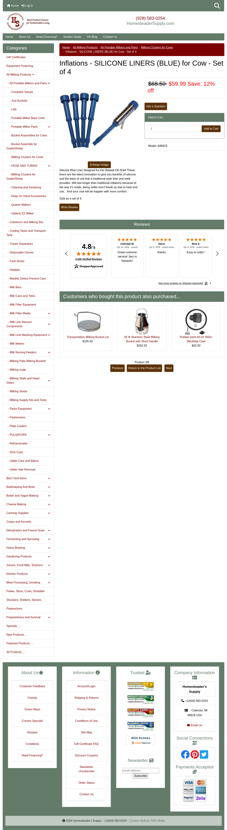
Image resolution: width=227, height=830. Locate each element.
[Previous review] (66, 253)
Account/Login (86, 686)
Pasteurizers (14, 608)
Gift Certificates (16, 57)
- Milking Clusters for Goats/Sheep (20, 176)
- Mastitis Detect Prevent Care (26, 278)
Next (169, 368)
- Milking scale (16, 369)
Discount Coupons (86, 755)
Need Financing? (47, 36)
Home (13, 5)
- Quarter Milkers (18, 204)
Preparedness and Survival (28, 617)
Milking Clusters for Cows (157, 47)
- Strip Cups (14, 452)
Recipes (32, 732)
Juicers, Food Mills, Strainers (28, 565)
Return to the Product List (144, 368)
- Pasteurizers (16, 417)
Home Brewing (28, 547)
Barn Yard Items (28, 478)
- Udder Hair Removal (20, 469)
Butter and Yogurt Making (28, 495)
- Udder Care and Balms (22, 460)
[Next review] (217, 253)
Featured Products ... (19, 643)
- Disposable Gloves (19, 252)
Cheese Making (28, 504)
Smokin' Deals (72, 36)
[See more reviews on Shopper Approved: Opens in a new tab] (180, 283)
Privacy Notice (86, 709)
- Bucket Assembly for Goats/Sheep (21, 146)
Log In (27, 5)
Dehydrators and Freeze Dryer (28, 530)
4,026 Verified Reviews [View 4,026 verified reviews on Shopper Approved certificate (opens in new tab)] (88, 259)
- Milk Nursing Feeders (28, 352)
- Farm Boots (15, 261)
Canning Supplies (28, 512)
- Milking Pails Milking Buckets (26, 361)
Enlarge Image (99, 164)
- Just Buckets (16, 100)
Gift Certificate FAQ (86, 743)
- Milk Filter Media (28, 313)
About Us (25, 36)
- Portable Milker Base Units (25, 118)
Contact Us (110, 36)
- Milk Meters (15, 343)
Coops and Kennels (18, 521)
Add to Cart (211, 128)
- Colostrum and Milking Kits (24, 222)
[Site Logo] (39, 22)
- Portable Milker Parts (28, 126)
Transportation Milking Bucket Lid (88, 337)
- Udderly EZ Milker (20, 213)
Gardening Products (28, 556)
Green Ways (32, 709)
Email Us (194, 725)
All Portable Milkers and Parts (119, 47)
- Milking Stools (16, 391)
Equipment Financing (19, 65)
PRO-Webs (157, 820)
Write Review (69, 207)
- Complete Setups (19, 91)
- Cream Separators (19, 243)
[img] (88, 253)
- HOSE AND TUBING (28, 165)
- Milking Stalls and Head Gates (28, 380)
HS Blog (92, 36)
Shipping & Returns (86, 697)
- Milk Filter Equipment (21, 304)
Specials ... (13, 625)
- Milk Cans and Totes (20, 295)
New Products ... (16, 634)
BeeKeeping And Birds (28, 486)
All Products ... (15, 652)
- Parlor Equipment (28, 408)
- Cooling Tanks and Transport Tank (26, 233)
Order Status (86, 782)
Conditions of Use (86, 720)
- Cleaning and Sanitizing (23, 187)
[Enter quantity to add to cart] (175, 128)
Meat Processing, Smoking (28, 582)
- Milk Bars (13, 287)
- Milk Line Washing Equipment (28, 334)
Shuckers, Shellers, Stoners (23, 599)
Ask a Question (155, 106)
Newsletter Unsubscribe (86, 769)
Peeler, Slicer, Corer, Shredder (25, 591)
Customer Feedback (32, 686)
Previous (117, 368)
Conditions (32, 743)
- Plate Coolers (16, 426)
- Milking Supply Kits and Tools (26, 400)
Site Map (86, 732)
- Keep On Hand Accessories (26, 196)
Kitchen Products (28, 573)
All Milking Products (85, 47)
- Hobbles (13, 269)
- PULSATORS (28, 434)
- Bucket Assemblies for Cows (26, 135)
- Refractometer (17, 443)
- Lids (11, 109)
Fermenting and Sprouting (28, 539)
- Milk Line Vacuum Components (28, 324)
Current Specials (32, 720)
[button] (217, 5)
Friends (32, 697)
